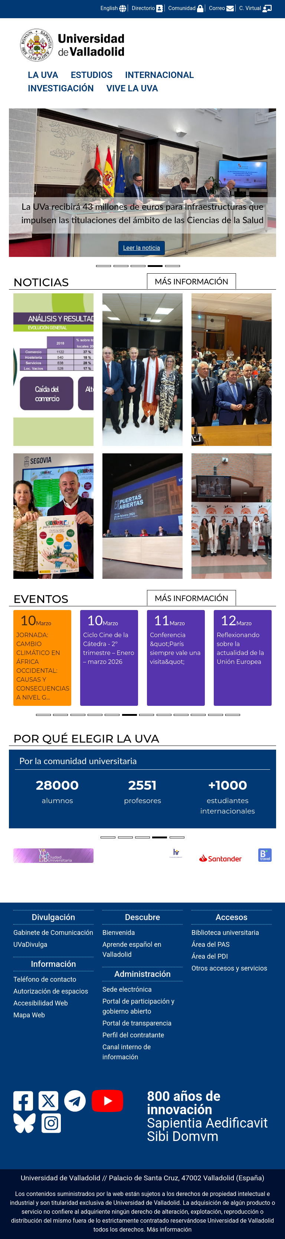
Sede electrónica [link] (127, 989)
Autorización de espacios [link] (50, 991)
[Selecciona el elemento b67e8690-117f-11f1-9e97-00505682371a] (120, 265)
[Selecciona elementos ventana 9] (181, 714)
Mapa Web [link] (29, 1015)
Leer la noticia (141, 247)
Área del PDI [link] (209, 956)
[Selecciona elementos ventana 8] (163, 714)
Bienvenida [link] (118, 932)
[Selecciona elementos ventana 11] (215, 714)
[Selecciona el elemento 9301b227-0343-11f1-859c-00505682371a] (138, 265)
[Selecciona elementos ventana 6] (129, 714)
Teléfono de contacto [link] (44, 979)
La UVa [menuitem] (43, 75)
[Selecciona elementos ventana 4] (95, 714)
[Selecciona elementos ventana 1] (43, 714)
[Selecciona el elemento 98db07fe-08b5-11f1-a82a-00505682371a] (103, 265)
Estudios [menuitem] (91, 75)
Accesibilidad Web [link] (40, 1003)
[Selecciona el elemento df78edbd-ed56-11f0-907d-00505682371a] (155, 265)
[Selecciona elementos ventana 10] (198, 714)
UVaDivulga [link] (30, 944)
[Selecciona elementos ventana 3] (77, 714)
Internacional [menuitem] (159, 75)
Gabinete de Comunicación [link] (53, 932)
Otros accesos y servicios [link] (229, 968)
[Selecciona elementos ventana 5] (112, 714)
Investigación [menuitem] (61, 88)
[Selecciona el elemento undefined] (108, 836)
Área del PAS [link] (210, 944)
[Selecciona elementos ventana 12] (232, 714)
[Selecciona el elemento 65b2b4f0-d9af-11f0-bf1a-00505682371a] (172, 265)
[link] (191, 281)
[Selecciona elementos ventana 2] (60, 714)
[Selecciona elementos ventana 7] (146, 714)
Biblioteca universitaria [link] (225, 932)
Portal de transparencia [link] (136, 1023)
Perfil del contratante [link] (133, 1035)
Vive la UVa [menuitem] (132, 88)
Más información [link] (169, 1229)
